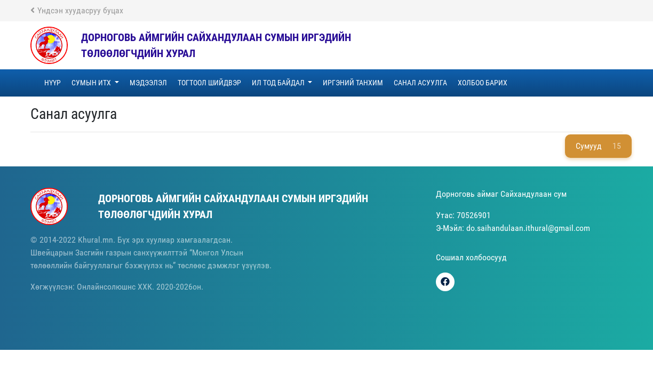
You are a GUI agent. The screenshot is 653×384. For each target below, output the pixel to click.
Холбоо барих (482, 82)
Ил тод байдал (279, 82)
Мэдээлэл (148, 82)
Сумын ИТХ (92, 82)
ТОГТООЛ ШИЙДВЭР (209, 82)
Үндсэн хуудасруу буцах (76, 10)
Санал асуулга (420, 82)
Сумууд (598, 146)
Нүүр (52, 82)
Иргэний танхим (353, 82)
